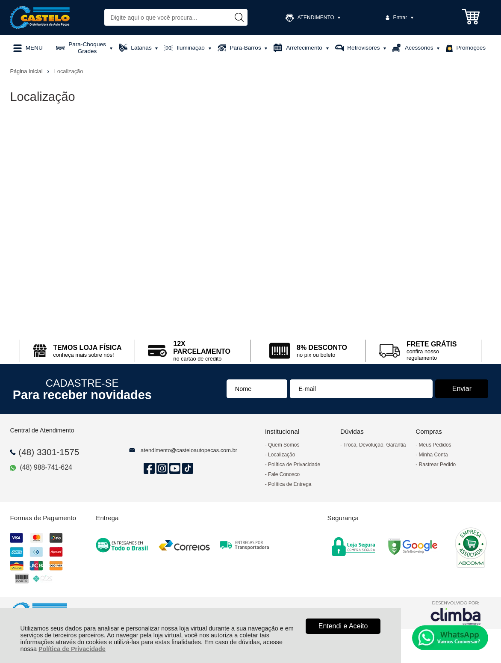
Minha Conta (433, 455)
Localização (281, 455)
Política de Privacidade (72, 648)
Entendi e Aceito (343, 626)
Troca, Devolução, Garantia (374, 445)
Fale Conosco (284, 474)
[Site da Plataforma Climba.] (455, 612)
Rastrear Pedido (437, 465)
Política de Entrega (289, 484)
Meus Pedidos (435, 445)
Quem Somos (283, 445)
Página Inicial (27, 71)
